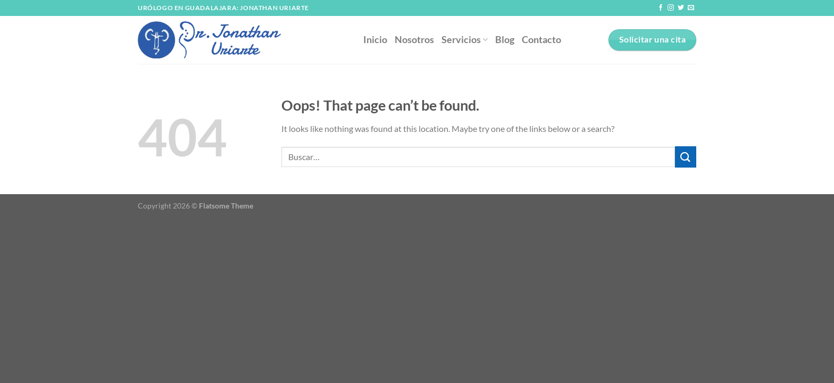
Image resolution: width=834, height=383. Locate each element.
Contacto (541, 39)
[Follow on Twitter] (681, 8)
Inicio (375, 39)
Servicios (464, 39)
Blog (504, 39)
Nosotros (414, 39)
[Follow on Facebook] (660, 8)
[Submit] (685, 156)
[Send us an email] (691, 8)
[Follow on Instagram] (671, 8)
